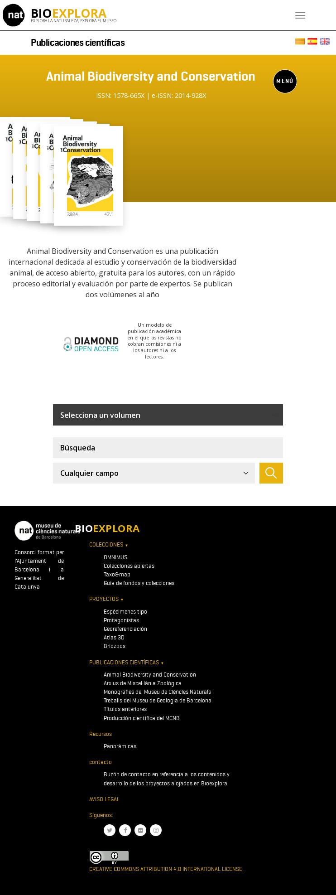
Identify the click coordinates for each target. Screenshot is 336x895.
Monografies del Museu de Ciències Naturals (157, 691)
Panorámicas (120, 746)
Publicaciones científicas (78, 42)
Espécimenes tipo (125, 611)
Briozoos (114, 646)
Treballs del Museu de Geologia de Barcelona (157, 700)
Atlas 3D (114, 637)
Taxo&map (117, 574)
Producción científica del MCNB (142, 718)
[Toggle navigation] (300, 15)
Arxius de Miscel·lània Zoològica (143, 683)
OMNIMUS (115, 557)
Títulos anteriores (125, 709)
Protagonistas (121, 620)
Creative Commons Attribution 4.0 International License (165, 869)
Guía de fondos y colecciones (139, 583)
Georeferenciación (125, 628)
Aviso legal (104, 799)
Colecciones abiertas (129, 565)
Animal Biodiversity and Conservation (150, 674)
